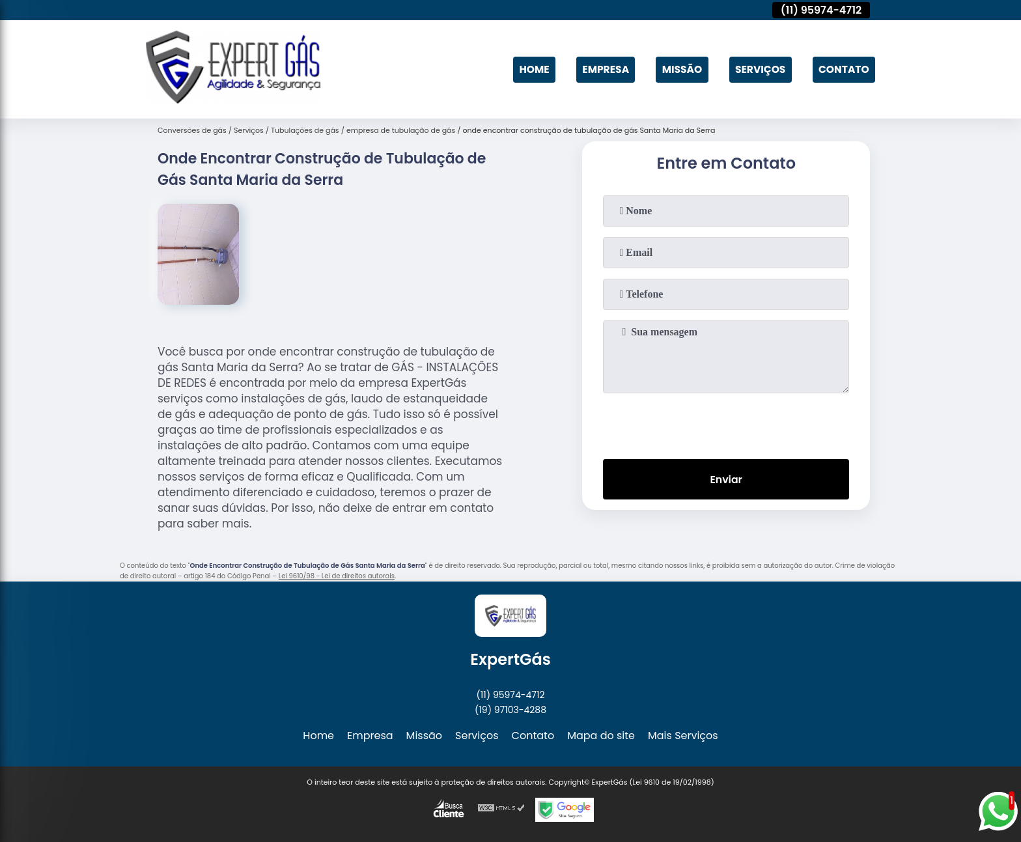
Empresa (599, 69)
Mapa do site (601, 735)
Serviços (757, 69)
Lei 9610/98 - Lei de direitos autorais (337, 576)
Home (526, 69)
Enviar (726, 479)
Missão (677, 69)
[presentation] (726, 423)
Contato (843, 69)
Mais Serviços (683, 735)
